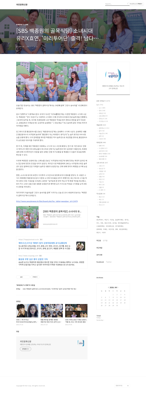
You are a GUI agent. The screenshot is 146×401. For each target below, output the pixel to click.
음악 (102, 131)
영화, (116, 229)
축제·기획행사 (104, 154)
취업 (102, 179)
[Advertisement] (52, 256)
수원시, (104, 232)
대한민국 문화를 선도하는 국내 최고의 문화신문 (35, 351)
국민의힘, (111, 229)
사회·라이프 (102, 163)
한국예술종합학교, (123, 223)
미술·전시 (103, 133)
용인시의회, (108, 223)
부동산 (102, 113)
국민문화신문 (22, 4)
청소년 (102, 168)
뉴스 (99, 105)
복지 (102, 185)
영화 (102, 146)
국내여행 (103, 156)
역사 (102, 205)
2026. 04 (113, 287)
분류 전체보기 (103, 101)
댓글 (17, 338)
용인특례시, (100, 220)
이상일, (112, 220)
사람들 (102, 171)
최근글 (98, 240)
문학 (101, 136)
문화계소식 (104, 128)
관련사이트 (119, 392)
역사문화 (100, 194)
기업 (101, 182)
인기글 (105, 240)
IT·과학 (102, 190)
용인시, (98, 232)
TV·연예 (103, 148)
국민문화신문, (110, 226)
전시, (98, 223)
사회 (102, 166)
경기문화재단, (119, 226)
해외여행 (102, 159)
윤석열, (115, 223)
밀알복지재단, (119, 220)
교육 (102, 174)
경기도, (127, 220)
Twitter (109, 262)
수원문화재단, (100, 226)
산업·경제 (103, 116)
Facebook (100, 262)
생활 (102, 177)
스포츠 (102, 139)
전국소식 (103, 119)
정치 (102, 110)
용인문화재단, (123, 229)
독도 (101, 199)
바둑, (102, 223)
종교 (102, 197)
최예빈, (105, 229)
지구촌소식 (103, 121)
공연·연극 (103, 151)
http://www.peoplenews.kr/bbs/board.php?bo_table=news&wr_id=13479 (47, 201)
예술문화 (101, 125)
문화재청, (99, 229)
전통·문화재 (104, 202)
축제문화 (101, 142)
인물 (101, 187)
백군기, (107, 220)
